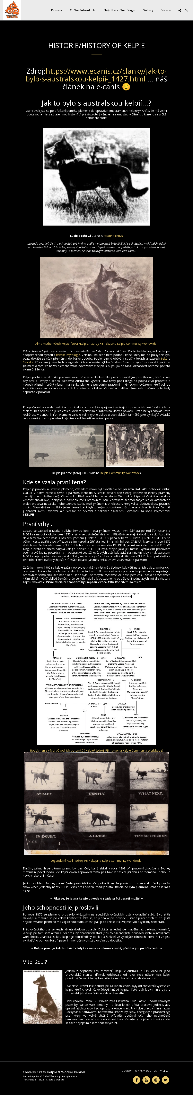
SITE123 (39, 1079)
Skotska (28, 362)
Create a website (55, 1079)
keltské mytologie (68, 355)
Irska (164, 358)
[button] (180, 10)
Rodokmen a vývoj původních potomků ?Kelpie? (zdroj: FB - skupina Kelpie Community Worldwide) (96, 750)
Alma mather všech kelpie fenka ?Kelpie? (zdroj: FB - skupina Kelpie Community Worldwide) (96, 343)
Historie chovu (113, 236)
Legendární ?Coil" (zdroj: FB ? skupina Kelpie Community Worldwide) (96, 860)
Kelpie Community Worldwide (120, 473)
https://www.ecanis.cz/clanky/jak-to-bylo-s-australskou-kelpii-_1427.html (96, 75)
